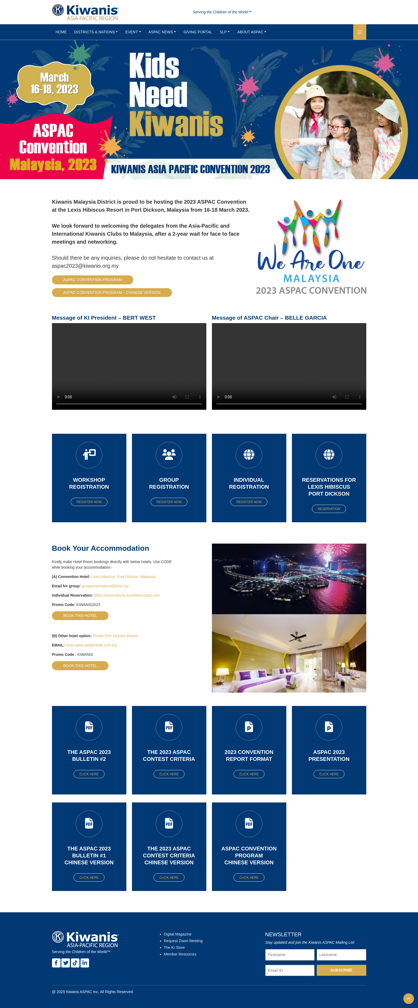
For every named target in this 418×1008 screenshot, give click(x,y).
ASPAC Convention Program (92, 280)
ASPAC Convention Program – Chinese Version (112, 292)
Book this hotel (80, 615)
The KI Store (174, 947)
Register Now (89, 502)
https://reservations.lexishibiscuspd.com (127, 595)
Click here (89, 774)
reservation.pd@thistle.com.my (91, 645)
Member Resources (180, 954)
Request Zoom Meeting (183, 941)
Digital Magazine (178, 934)
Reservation (329, 509)
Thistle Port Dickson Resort (115, 636)
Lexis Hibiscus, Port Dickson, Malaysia (123, 577)
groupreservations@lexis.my (105, 586)
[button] (359, 32)
